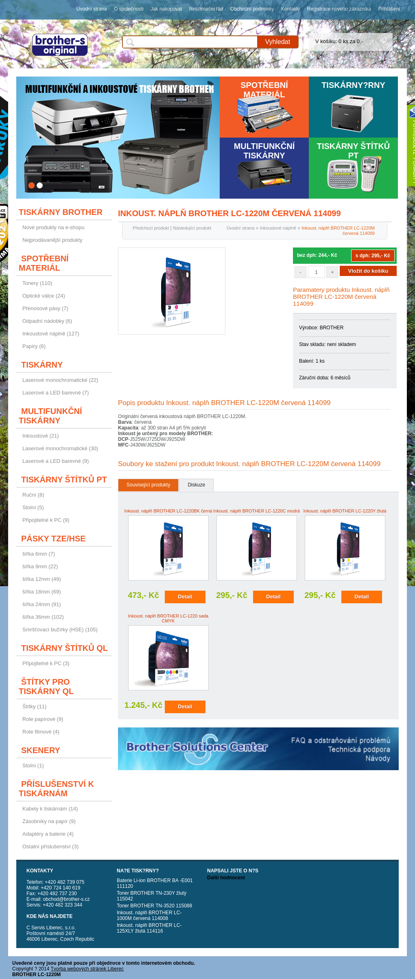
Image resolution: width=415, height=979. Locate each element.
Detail (185, 597)
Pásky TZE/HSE (53, 538)
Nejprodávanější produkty (52, 240)
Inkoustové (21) (40, 436)
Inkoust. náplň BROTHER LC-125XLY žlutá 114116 (149, 928)
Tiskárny (42, 364)
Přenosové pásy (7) (45, 308)
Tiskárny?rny (353, 85)
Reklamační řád (206, 9)
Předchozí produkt (151, 228)
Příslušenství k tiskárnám (56, 789)
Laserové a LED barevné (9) (55, 461)
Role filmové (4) (40, 732)
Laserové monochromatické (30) (60, 448)
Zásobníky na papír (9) (49, 821)
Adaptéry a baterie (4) (48, 834)
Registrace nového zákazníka (339, 9)
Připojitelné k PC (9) (46, 520)
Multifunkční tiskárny (264, 151)
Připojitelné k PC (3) (46, 663)
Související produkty (148, 485)
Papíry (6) (34, 346)
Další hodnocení (226, 877)
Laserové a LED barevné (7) (55, 393)
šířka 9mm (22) (40, 566)
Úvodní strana (91, 9)
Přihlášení (389, 9)
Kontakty (290, 9)
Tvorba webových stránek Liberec (87, 969)
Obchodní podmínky (252, 9)
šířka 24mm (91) (41, 604)
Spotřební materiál (264, 90)
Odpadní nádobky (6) (47, 321)
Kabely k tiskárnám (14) (50, 809)
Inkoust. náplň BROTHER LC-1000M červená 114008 (149, 915)
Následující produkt (192, 228)
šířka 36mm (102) (43, 617)
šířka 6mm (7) (38, 554)
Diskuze (196, 485)
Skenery (40, 750)
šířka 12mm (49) (41, 579)
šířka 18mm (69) (41, 592)
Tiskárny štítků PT (353, 151)
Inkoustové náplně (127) (50, 334)
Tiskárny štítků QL (64, 648)
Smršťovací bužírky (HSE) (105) (60, 629)
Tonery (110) (37, 283)
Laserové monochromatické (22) (60, 380)
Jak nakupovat (166, 9)
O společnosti (129, 9)
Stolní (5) (33, 507)
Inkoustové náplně (278, 228)
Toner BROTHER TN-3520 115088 (154, 906)
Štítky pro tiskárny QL (46, 686)
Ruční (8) (33, 495)
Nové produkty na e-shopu (53, 227)
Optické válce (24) (43, 296)
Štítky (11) (34, 706)
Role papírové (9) (42, 719)
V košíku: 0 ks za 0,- (339, 41)
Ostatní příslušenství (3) (50, 846)
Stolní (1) (33, 765)
